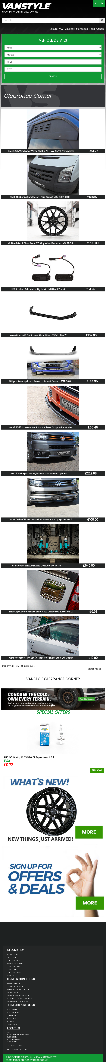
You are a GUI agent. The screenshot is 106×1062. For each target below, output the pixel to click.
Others (100, 29)
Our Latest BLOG (14, 972)
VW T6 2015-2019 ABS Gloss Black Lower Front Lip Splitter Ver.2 (40, 519)
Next (100, 744)
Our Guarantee (13, 960)
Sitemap (10, 975)
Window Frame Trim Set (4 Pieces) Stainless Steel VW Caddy (41, 657)
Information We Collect (18, 989)
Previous (5, 744)
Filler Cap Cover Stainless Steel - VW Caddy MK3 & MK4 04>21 (41, 611)
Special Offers (53, 712)
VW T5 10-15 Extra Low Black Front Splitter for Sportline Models (40, 427)
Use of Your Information (18, 995)
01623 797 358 (31, 11)
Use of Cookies (14, 992)
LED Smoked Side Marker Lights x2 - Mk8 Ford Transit (39, 289)
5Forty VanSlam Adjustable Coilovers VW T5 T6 (36, 565)
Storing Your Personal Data (19, 998)
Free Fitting (12, 957)
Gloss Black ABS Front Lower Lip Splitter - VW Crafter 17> (39, 335)
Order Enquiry (13, 966)
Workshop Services (16, 963)
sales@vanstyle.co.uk (17, 1049)
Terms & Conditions (16, 986)
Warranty (11, 1019)
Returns (10, 1021)
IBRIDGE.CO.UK (40, 1060)
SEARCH (53, 76)
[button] (8, 698)
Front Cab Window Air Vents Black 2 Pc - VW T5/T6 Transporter (41, 151)
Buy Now (97, 770)
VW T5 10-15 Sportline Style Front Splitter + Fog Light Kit (38, 473)
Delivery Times (13, 1013)
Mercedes (82, 29)
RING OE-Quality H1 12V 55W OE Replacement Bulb (29, 757)
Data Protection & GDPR (17, 1001)
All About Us (12, 954)
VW (61, 29)
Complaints (12, 1024)
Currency (11, 1016)
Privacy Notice (13, 983)
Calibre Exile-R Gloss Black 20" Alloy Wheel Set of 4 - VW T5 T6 (40, 243)
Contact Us (12, 969)
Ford (92, 29)
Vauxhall (70, 29)
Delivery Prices (13, 1010)
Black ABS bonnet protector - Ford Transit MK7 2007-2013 (39, 197)
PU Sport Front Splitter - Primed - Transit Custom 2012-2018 (40, 381)
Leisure (54, 29)
